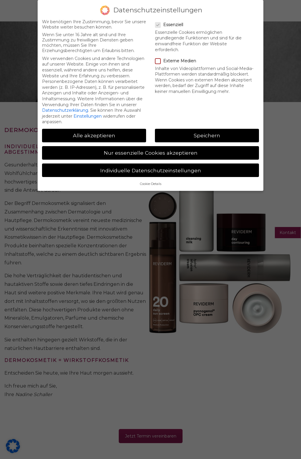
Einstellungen (87, 116)
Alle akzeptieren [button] (94, 135)
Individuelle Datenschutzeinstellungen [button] (150, 170)
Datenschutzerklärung (65, 110)
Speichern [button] (207, 135)
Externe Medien (178, 61)
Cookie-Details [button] (150, 184)
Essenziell (171, 24)
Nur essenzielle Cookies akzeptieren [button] (151, 153)
